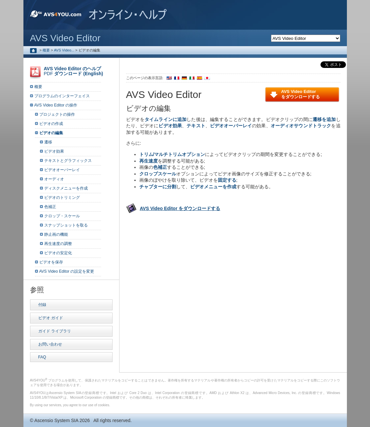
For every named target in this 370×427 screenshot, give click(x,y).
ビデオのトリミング (62, 197)
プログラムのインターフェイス (62, 96)
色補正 (50, 206)
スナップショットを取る (66, 225)
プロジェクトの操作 (57, 114)
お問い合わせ (50, 344)
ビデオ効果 (54, 151)
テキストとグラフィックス (68, 160)
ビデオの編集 (51, 133)
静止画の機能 (56, 234)
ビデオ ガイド (50, 318)
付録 (42, 304)
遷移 (48, 142)
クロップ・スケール (62, 216)
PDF (73, 71)
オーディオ (54, 179)
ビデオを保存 (51, 262)
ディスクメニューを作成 (66, 188)
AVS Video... (64, 50)
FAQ (42, 357)
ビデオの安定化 (58, 253)
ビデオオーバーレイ (62, 170)
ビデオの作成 (51, 123)
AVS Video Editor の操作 (56, 105)
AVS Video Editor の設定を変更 (66, 271)
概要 (46, 50)
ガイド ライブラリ (54, 331)
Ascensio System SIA (56, 420)
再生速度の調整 (58, 243)
